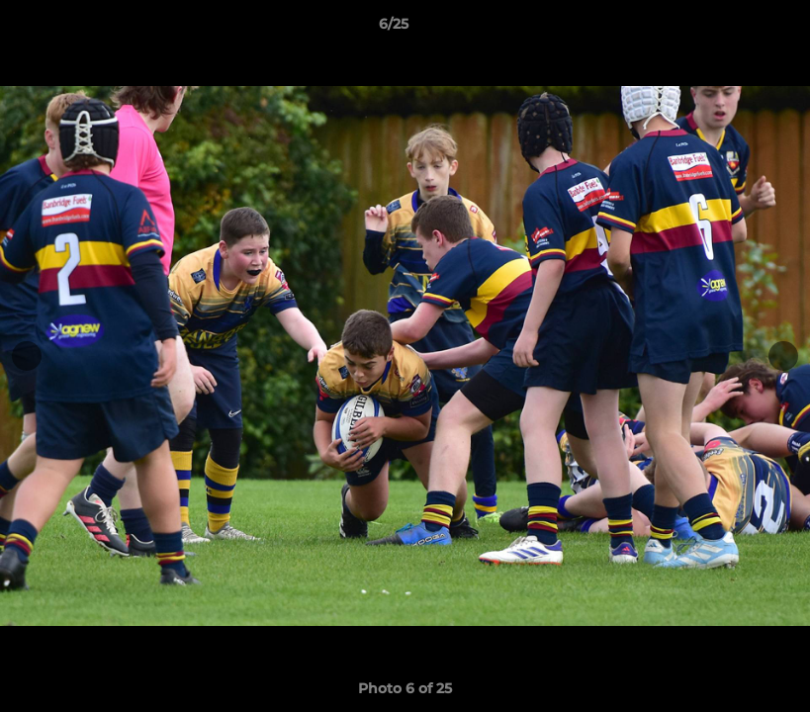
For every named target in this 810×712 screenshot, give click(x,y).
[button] (727, 29)
